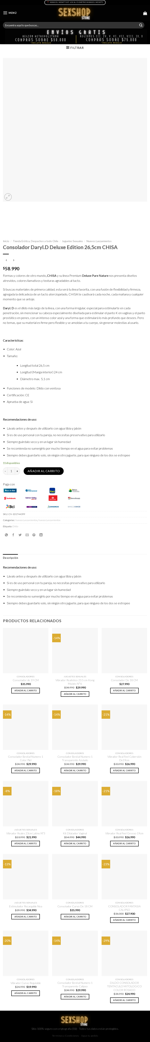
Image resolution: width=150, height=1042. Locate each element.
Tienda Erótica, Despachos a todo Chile (35, 241)
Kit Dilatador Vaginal (75, 833)
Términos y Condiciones (65, 1035)
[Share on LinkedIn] (41, 535)
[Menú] (10, 13)
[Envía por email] (27, 535)
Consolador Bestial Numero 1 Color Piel (25, 758)
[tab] (10, 558)
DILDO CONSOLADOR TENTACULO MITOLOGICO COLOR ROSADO (124, 986)
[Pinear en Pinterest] (34, 535)
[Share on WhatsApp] (6, 535)
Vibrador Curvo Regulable (26, 983)
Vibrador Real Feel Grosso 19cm (124, 833)
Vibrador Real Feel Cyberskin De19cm (124, 758)
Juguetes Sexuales (72, 241)
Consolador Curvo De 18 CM (74, 906)
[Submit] (141, 25)
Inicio (6, 241)
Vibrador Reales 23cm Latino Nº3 (25, 833)
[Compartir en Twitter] (20, 535)
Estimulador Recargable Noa (25, 906)
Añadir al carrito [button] (25, 690)
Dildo (15, 526)
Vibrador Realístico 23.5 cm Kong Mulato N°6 (74, 681)
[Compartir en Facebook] (13, 535)
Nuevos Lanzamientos (99, 241)
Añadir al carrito (44, 471)
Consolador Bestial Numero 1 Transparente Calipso (75, 984)
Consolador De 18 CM (124, 680)
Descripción (10, 557)
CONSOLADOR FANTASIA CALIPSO (124, 908)
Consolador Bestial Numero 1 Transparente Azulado (75, 758)
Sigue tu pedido (89, 1035)
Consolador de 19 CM (26, 680)
